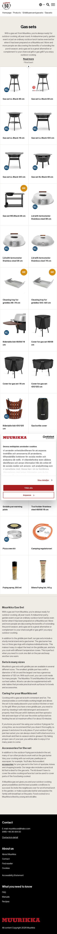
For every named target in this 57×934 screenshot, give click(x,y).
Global (42, 4)
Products (17, 13)
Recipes (5, 902)
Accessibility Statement (13, 875)
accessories (8, 764)
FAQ (4, 892)
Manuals (6, 897)
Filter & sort (28, 62)
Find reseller (7, 864)
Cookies (6, 868)
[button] (48, 4)
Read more (28, 59)
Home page (6, 13)
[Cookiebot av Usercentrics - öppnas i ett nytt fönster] (42, 437)
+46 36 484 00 (14, 832)
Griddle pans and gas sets (32, 13)
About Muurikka (9, 854)
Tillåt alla (28, 488)
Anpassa (28, 495)
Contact (6, 859)
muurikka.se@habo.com (19, 829)
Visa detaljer (43, 480)
